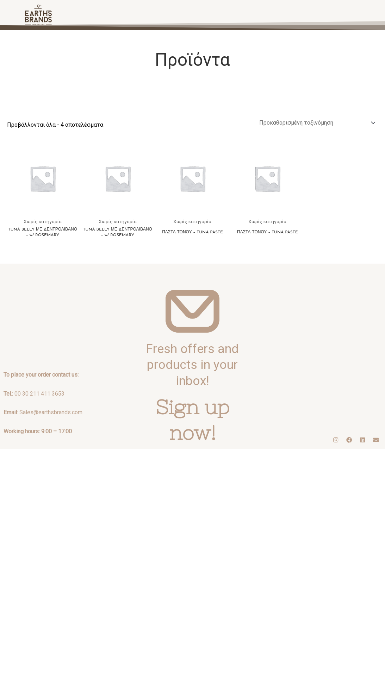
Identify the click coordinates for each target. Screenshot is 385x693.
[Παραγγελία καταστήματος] (316, 122)
